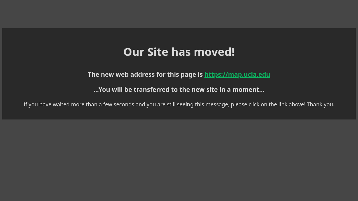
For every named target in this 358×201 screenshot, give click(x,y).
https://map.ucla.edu (191, 72)
